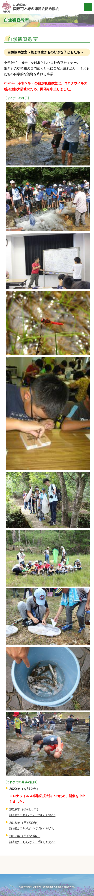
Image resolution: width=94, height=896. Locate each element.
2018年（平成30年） (24, 823)
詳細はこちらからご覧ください (32, 815)
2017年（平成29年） (24, 836)
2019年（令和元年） (24, 809)
